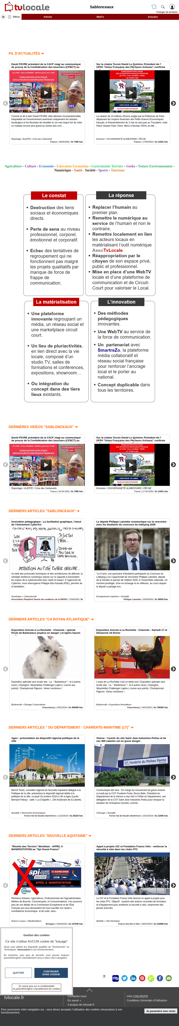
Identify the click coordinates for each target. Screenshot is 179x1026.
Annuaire (153, 17)
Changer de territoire (166, 12)
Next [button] (173, 103)
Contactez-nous (77, 996)
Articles (47, 17)
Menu (16, 16)
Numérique (62, 170)
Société (90, 170)
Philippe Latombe (132, 599)
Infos (137, 996)
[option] (47, 102)
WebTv (100, 17)
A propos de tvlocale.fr (81, 1004)
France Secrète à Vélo (129, 924)
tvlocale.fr (14, 997)
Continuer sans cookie (51, 973)
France (53, 142)
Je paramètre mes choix (161, 1011)
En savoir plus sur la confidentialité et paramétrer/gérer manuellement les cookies (36, 987)
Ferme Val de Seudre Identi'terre (40, 816)
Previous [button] (5, 103)
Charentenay (48, 707)
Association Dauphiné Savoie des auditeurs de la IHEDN (39, 599)
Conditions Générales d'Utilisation (147, 1000)
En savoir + (74, 1000)
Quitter (18, 972)
